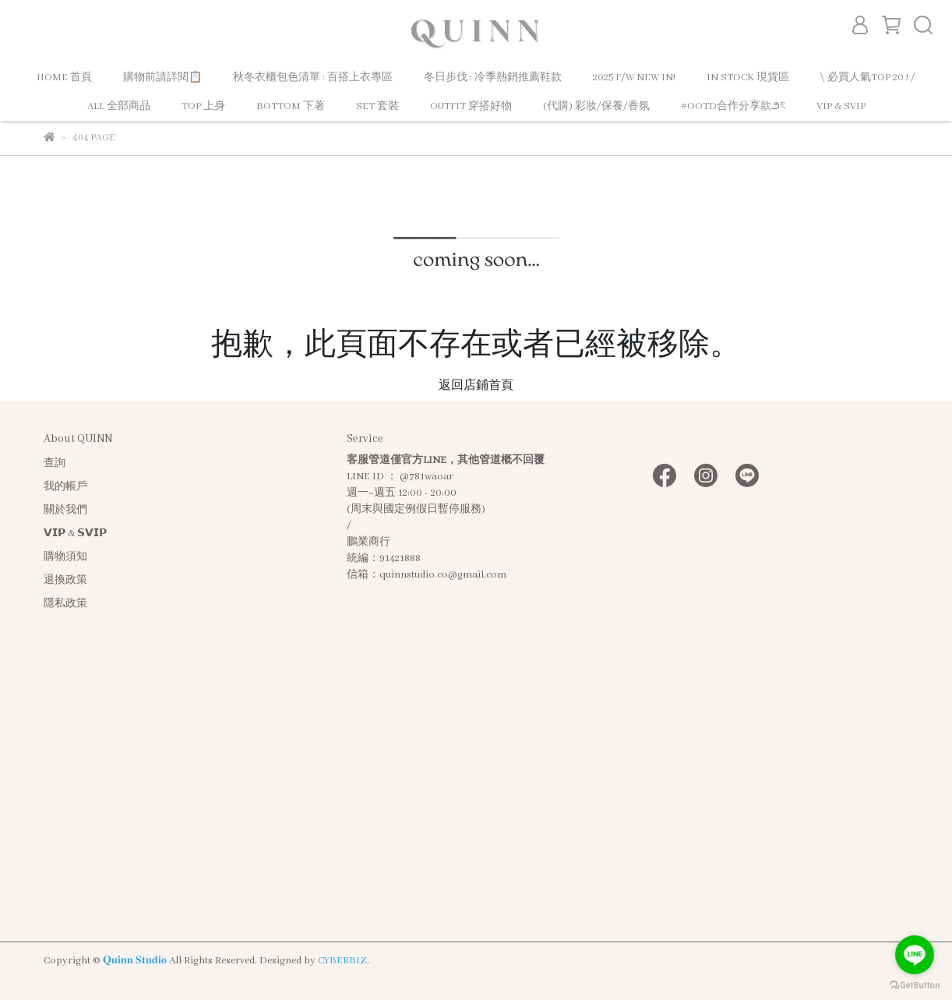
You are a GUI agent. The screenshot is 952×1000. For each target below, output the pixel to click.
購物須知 (65, 557)
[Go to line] (914, 954)
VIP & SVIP (841, 106)
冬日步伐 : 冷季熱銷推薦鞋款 (493, 77)
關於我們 (65, 510)
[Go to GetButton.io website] (915, 984)
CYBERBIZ (342, 960)
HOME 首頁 (64, 77)
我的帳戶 (65, 486)
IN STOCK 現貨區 (748, 77)
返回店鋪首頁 (476, 386)
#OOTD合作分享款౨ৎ (733, 106)
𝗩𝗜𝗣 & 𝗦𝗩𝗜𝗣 (75, 533)
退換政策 (65, 580)
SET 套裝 (377, 106)
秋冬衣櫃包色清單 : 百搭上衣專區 (313, 77)
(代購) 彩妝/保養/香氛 (596, 106)
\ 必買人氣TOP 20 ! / (867, 77)
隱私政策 (65, 603)
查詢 (54, 463)
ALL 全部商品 (118, 106)
